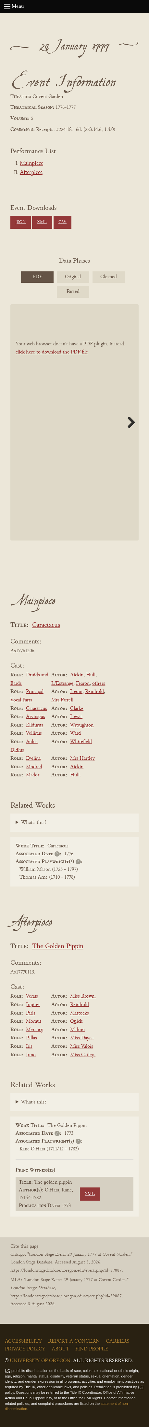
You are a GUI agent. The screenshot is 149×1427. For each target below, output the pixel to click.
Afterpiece (31, 173)
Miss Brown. (83, 996)
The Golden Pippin (57, 946)
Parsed (73, 291)
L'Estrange (62, 683)
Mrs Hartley (82, 758)
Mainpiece (31, 163)
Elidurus (34, 725)
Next (128, 422)
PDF (37, 277)
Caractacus (46, 625)
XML (42, 222)
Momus (34, 1021)
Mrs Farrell (62, 700)
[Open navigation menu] (7, 6)
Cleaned (108, 277)
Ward (75, 733)
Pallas (31, 1038)
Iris (29, 1046)
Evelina (33, 758)
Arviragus (35, 716)
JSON (20, 222)
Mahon (77, 1029)
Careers (117, 1341)
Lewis (76, 716)
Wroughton (81, 725)
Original (73, 277)
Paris (30, 1013)
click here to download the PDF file (52, 352)
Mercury (34, 1029)
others (98, 683)
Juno (31, 1055)
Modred (34, 767)
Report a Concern (74, 1341)
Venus (32, 996)
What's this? (33, 822)
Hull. (75, 775)
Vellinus (34, 733)
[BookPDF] (74, 422)
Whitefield (81, 741)
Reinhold (94, 691)
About (60, 1349)
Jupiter (33, 1004)
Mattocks (79, 1013)
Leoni (76, 691)
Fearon (83, 683)
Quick (76, 1021)
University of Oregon (40, 1360)
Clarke (76, 708)
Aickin (76, 675)
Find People (91, 1349)
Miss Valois (81, 1046)
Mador (32, 775)
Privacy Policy (25, 1349)
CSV (62, 222)
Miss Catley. (82, 1055)
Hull (90, 675)
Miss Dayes (81, 1038)
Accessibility (23, 1341)
